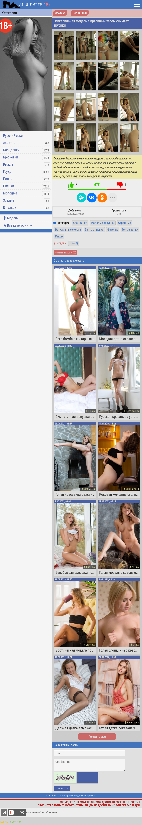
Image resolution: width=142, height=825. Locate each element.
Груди (7, 171)
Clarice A (90, 644)
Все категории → (18, 225)
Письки (8, 186)
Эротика (60, 13)
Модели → (13, 218)
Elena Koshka (132, 411)
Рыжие (8, 164)
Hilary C (135, 333)
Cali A (136, 644)
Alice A (91, 722)
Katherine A (133, 722)
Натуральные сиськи (68, 229)
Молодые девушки (102, 223)
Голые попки (130, 229)
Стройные (124, 223)
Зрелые (8, 200)
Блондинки (11, 150)
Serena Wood (132, 489)
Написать (62, 789)
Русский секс (13, 135)
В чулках (9, 207)
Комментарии (65, 252)
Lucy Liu (91, 333)
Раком (59, 236)
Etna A (91, 411)
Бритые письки (94, 229)
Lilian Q (73, 243)
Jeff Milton (89, 489)
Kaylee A (90, 567)
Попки (7, 179)
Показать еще (97, 737)
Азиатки (9, 143)
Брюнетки (10, 157)
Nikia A (135, 567)
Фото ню (112, 229)
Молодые (10, 193)
